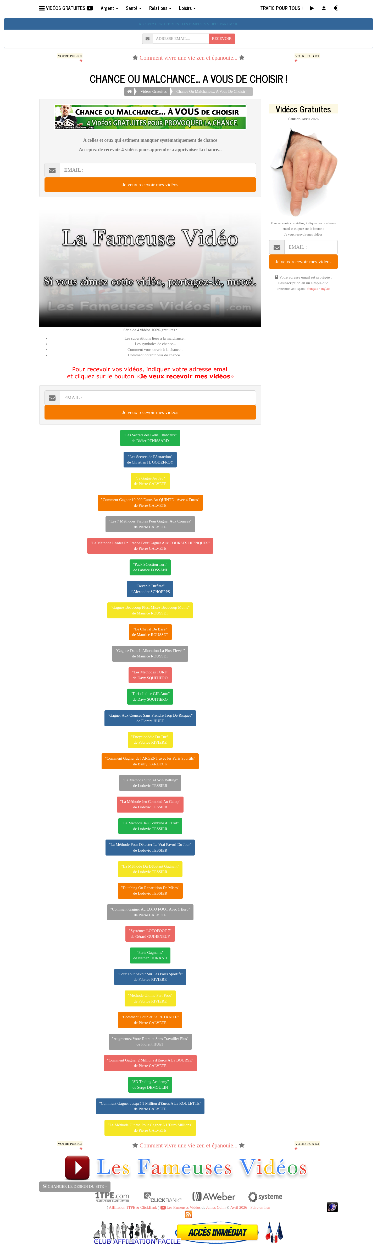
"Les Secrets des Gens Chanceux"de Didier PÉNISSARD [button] (150, 438)
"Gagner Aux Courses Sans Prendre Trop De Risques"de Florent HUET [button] (150, 718)
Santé (133, 8)
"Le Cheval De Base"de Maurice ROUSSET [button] (150, 632)
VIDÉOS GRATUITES (66, 8)
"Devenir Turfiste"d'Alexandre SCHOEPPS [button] (150, 588)
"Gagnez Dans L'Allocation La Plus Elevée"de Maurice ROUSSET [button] (150, 653)
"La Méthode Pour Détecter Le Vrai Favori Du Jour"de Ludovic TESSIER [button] (150, 847)
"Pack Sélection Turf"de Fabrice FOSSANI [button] (150, 567)
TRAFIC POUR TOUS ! (281, 8)
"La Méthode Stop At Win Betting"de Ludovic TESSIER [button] (150, 783)
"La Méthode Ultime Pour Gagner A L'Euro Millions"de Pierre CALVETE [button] (150, 1127)
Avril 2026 (238, 1207)
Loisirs (187, 8)
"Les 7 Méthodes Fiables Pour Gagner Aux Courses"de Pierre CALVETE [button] (150, 524)
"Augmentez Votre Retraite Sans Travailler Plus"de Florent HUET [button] (150, 1041)
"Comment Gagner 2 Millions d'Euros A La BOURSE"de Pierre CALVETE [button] (150, 1063)
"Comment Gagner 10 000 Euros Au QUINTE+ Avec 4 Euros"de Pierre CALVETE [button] (150, 502)
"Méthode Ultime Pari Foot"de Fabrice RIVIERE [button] (150, 998)
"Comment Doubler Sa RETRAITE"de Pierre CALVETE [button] (150, 1020)
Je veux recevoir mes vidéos (150, 184)
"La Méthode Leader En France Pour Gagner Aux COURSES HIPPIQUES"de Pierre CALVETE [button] (150, 546)
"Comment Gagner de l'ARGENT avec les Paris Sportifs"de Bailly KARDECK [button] (150, 761)
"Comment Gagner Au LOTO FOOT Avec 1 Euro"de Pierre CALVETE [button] (150, 912)
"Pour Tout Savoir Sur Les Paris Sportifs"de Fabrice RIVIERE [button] (150, 977)
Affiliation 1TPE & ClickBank (133, 1207)
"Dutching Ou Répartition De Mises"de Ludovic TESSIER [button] (150, 890)
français (312, 289)
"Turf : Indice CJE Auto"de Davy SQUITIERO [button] (150, 696)
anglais (325, 289)
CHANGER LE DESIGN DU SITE (75, 1186)
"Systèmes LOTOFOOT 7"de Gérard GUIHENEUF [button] (150, 933)
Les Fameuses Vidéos (180, 1207)
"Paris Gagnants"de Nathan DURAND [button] (150, 955)
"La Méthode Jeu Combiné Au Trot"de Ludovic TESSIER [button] (150, 826)
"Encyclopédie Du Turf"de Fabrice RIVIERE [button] (150, 739)
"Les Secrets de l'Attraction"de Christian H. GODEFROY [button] (150, 459)
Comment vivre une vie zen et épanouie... (188, 58)
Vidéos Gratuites (153, 91)
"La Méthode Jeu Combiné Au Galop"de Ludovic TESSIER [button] (150, 804)
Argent (109, 8)
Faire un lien (260, 1207)
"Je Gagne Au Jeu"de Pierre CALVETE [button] (150, 481)
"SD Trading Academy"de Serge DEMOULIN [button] (150, 1084)
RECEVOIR (222, 38)
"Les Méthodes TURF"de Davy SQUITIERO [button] (150, 675)
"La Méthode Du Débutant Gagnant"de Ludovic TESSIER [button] (150, 869)
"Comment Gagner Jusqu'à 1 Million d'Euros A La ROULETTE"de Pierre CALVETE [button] (150, 1106)
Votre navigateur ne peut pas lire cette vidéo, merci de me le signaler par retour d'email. (150, 264)
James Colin (216, 1207)
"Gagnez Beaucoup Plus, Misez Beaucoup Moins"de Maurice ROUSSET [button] (150, 610)
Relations (160, 8)
